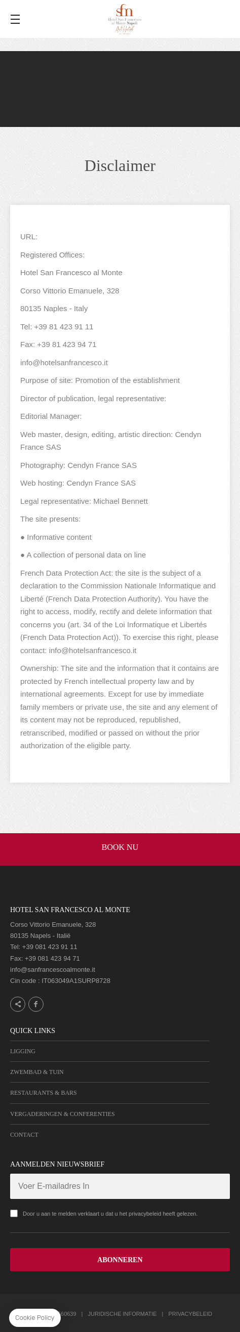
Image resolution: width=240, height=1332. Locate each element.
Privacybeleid (190, 1314)
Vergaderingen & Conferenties (62, 1114)
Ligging (22, 1051)
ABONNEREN (119, 1260)
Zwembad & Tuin (37, 1072)
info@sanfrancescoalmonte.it (52, 969)
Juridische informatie (122, 1314)
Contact (24, 1134)
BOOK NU (120, 847)
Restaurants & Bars (43, 1092)
